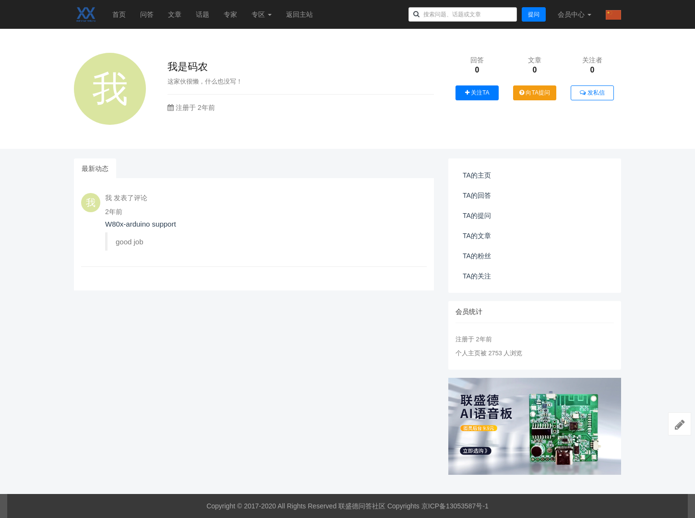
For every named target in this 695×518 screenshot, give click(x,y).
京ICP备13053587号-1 (455, 506)
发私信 (592, 92)
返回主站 (299, 14)
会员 (574, 14)
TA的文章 (477, 236)
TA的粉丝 (477, 256)
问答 (147, 14)
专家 (230, 14)
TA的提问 (477, 215)
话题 (202, 14)
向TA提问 (534, 92)
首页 (119, 14)
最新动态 (95, 168)
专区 (262, 14)
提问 (533, 14)
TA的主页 (477, 175)
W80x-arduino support (140, 224)
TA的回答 (477, 195)
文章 (174, 14)
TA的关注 (477, 276)
